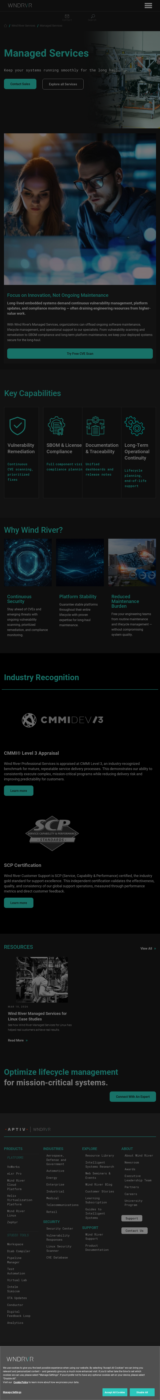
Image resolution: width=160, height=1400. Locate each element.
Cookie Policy (21, 1386)
